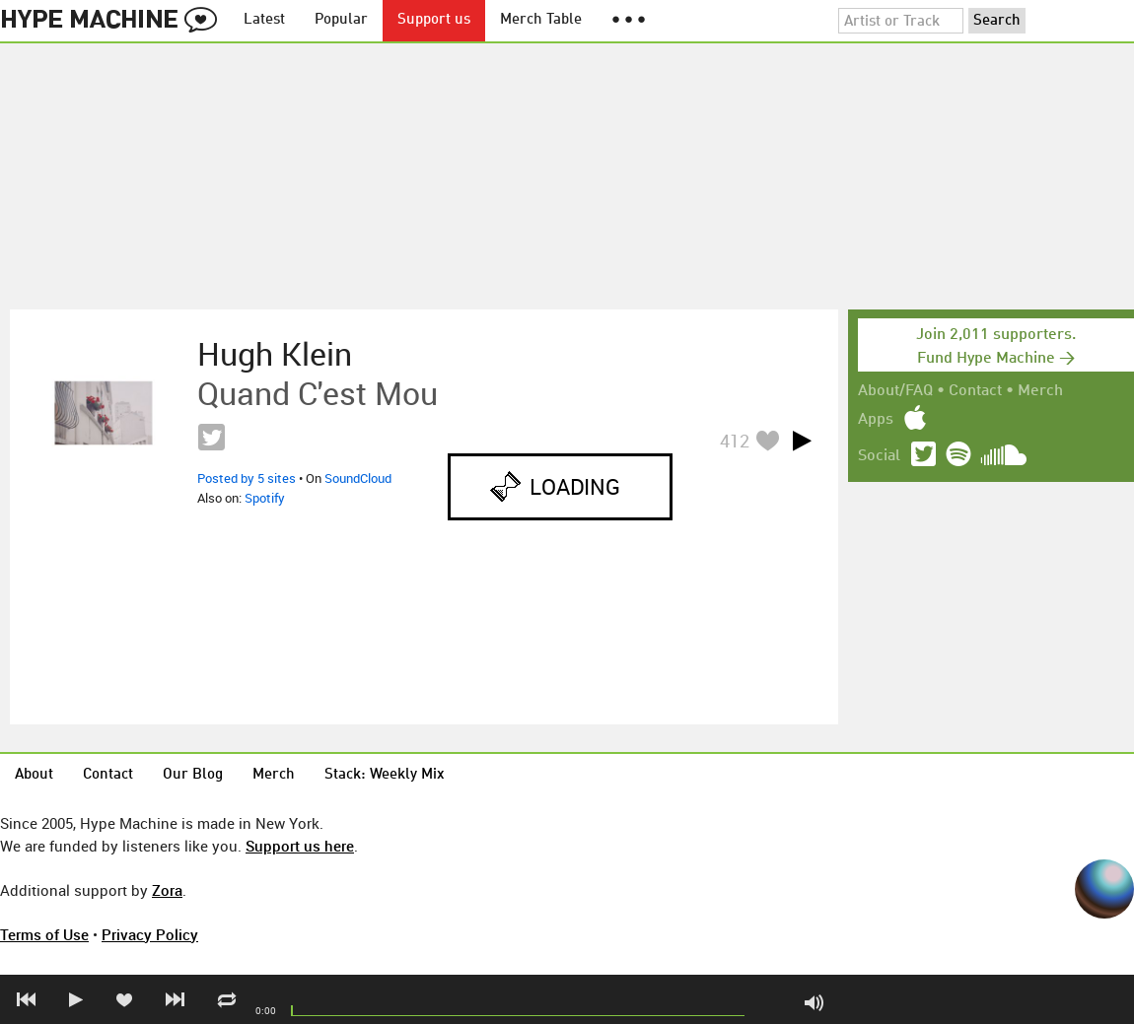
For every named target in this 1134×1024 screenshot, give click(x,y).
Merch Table (541, 20)
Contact (975, 391)
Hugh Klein (274, 354)
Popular (341, 20)
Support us (433, 20)
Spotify (265, 498)
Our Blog (193, 775)
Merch (1040, 391)
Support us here (300, 845)
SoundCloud (357, 478)
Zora (167, 890)
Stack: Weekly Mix (384, 775)
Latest (264, 20)
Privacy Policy (150, 934)
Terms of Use (44, 934)
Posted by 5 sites (246, 478)
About (34, 775)
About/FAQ (895, 391)
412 (734, 440)
